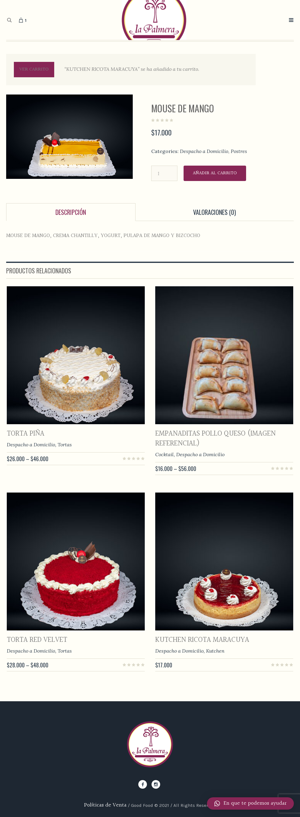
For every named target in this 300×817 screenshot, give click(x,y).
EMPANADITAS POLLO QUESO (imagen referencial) (215, 438)
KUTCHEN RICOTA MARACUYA (202, 640)
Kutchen (215, 651)
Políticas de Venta (105, 805)
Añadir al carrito (215, 173)
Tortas (65, 444)
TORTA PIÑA (25, 434)
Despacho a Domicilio (204, 151)
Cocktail (164, 454)
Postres (239, 151)
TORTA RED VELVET (37, 640)
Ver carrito (34, 69)
